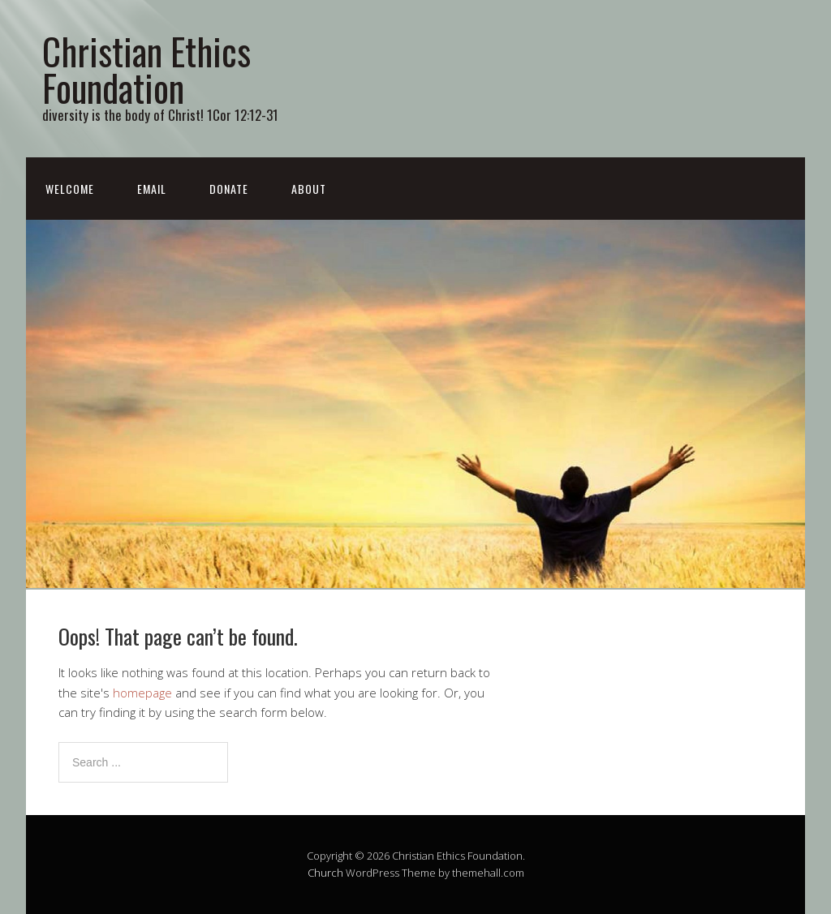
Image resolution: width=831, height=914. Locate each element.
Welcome (69, 188)
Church (325, 872)
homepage (142, 692)
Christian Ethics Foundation (146, 69)
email (151, 188)
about (308, 188)
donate (228, 188)
